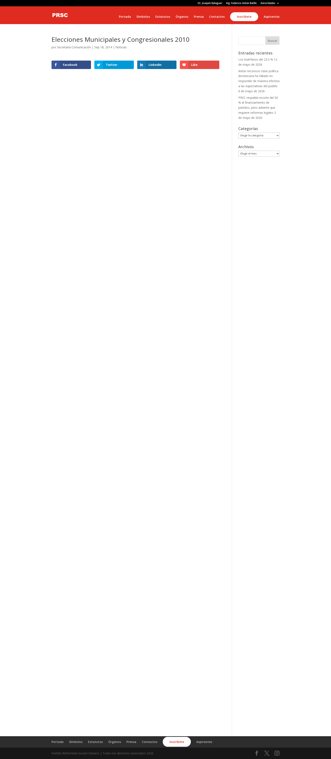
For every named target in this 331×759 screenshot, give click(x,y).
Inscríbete (244, 17)
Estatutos (162, 17)
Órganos (182, 17)
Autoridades (267, 3)
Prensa (199, 17)
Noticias (121, 47)
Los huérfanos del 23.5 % (255, 59)
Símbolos (143, 17)
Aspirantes (271, 17)
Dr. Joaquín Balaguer (210, 3)
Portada (125, 17)
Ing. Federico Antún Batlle (241, 3)
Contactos (217, 17)
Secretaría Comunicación (74, 47)
